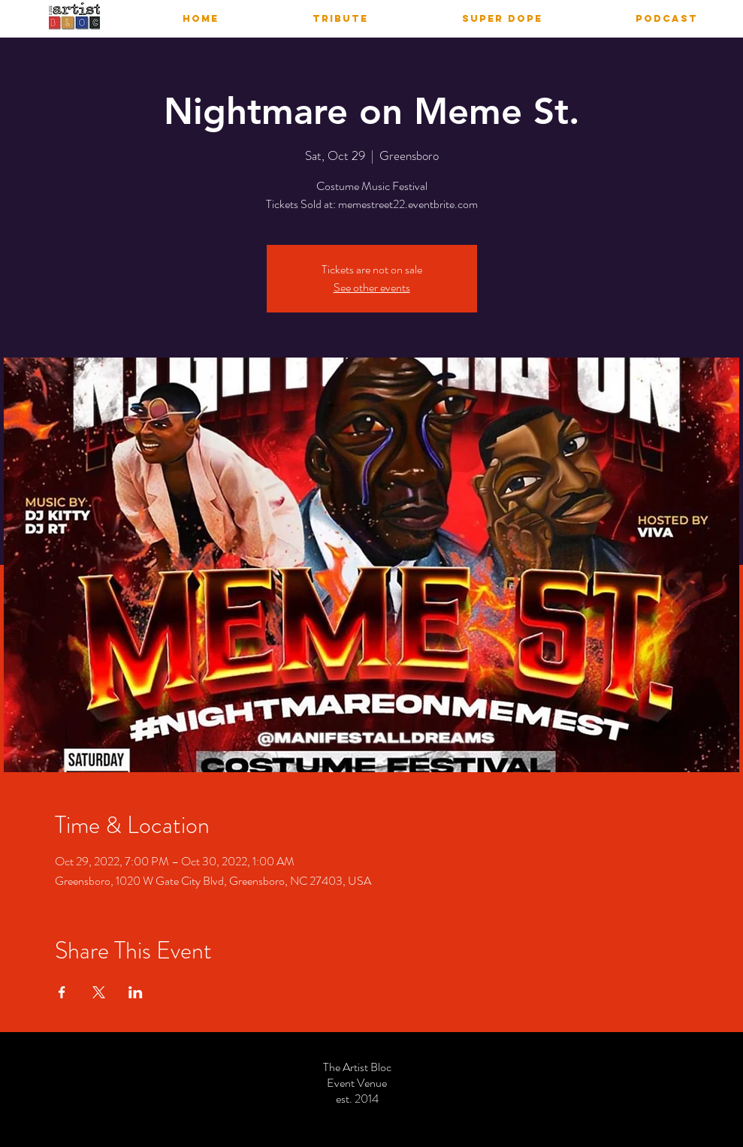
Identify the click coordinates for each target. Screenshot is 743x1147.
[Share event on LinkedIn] (135, 992)
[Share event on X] (99, 992)
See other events (372, 287)
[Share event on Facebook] (62, 992)
